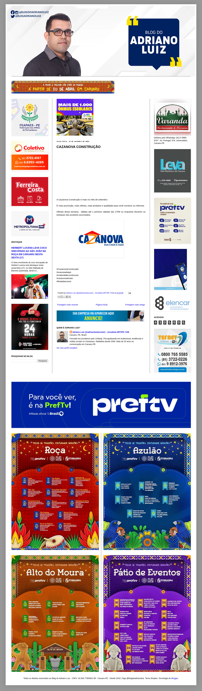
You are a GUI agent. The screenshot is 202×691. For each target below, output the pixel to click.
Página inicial (101, 305)
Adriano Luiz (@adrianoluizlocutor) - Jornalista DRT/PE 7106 (100, 332)
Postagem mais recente (67, 305)
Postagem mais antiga (135, 305)
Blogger (174, 678)
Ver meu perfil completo (67, 348)
